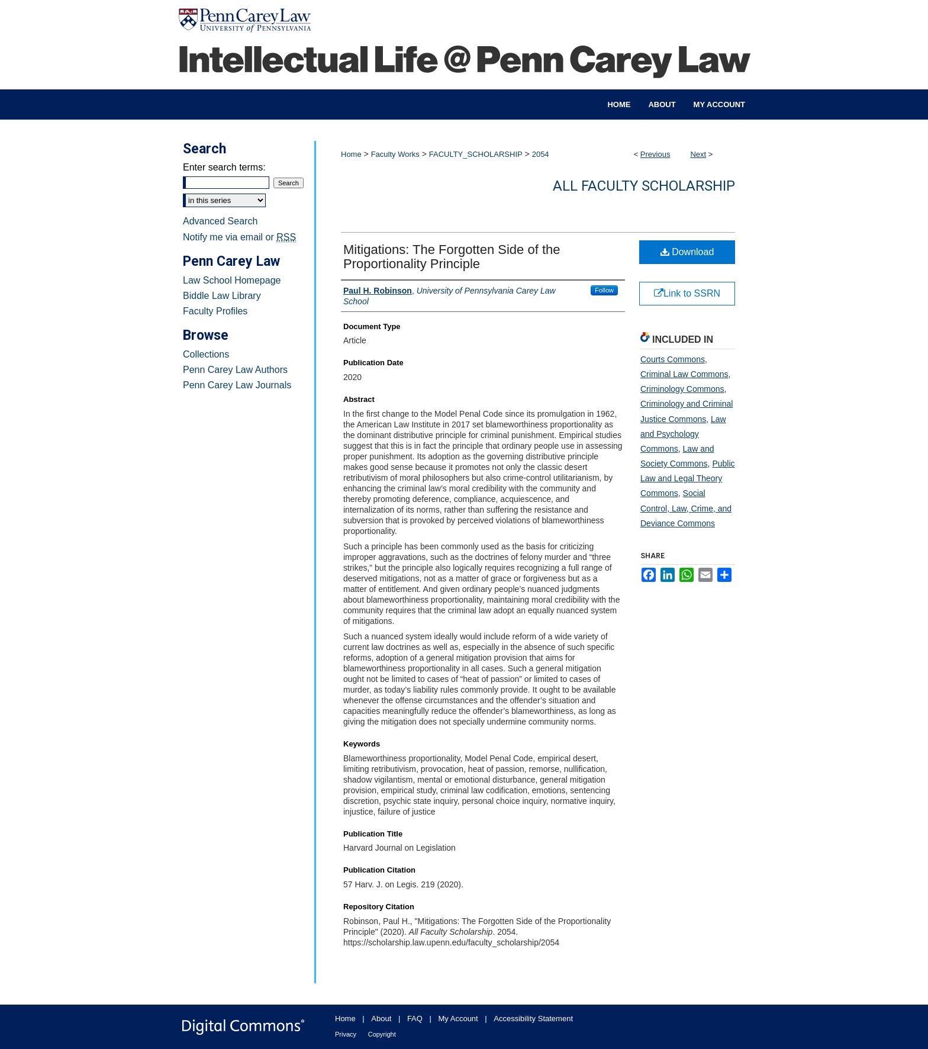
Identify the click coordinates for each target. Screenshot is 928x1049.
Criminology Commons (682, 389)
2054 (540, 154)
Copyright (382, 1034)
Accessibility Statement (533, 1018)
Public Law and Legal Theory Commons (687, 478)
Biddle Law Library (222, 296)
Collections (206, 354)
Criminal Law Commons (684, 374)
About (381, 1018)
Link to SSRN (687, 293)
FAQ (415, 1018)
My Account (458, 1018)
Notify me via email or (239, 237)
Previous (655, 154)
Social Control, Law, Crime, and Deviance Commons (686, 507)
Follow (604, 290)
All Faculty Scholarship (644, 186)
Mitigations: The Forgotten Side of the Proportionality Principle (451, 256)
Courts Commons (672, 359)
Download (687, 252)
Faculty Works (395, 154)
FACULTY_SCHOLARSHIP (476, 154)
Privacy (345, 1034)
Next (698, 154)
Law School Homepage (232, 280)
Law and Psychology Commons (683, 433)
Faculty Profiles (215, 311)
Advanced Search (220, 221)
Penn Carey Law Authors (235, 370)
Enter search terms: (224, 167)
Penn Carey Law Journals (237, 385)
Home (351, 154)
